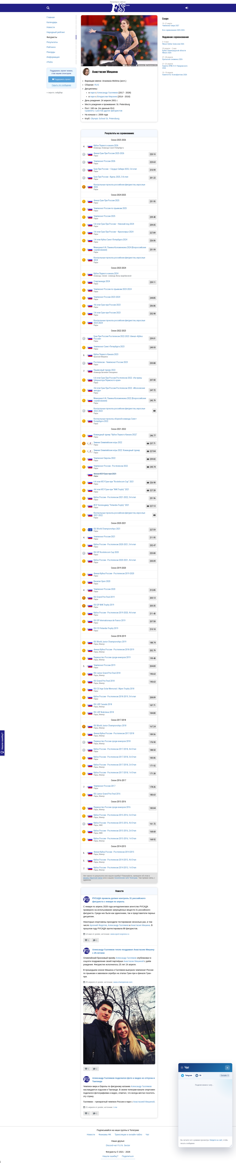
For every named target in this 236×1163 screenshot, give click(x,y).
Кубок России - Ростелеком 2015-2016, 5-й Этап (115, 815)
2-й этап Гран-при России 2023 (107, 312)
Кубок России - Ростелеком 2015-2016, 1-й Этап (115, 838)
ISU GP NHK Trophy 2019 (104, 605)
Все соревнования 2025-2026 (173, 30)
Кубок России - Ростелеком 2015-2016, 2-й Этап (115, 830)
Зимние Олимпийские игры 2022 (108, 442)
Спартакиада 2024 (102, 281)
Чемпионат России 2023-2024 (107, 297)
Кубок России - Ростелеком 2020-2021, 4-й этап (115, 560)
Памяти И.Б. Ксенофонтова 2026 (174, 75)
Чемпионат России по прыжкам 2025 (110, 208)
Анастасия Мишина (140, 925)
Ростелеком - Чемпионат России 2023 (111, 362)
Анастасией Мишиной (144, 1102)
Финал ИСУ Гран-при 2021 (105, 474)
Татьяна (141, 65)
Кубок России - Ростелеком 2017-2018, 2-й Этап (115, 764)
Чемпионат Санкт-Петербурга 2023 (109, 346)
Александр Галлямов (107, 92)
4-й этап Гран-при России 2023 (107, 305)
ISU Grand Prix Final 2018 (104, 681)
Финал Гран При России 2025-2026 (109, 153)
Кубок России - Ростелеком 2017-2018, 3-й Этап (115, 757)
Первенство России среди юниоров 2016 (112, 807)
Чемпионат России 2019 (104, 665)
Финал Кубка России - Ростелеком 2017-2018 (114, 733)
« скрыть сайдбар (55, 92)
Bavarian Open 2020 (102, 581)
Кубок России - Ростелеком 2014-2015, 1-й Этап (115, 867)
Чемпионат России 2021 (104, 536)
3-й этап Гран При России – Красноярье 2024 (113, 232)
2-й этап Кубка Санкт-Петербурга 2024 (110, 239)
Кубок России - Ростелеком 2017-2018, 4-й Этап (115, 749)
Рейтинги (51, 47)
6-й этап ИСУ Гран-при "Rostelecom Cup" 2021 (114, 481)
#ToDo (50, 62)
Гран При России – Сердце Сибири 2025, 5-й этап (115, 169)
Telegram (186, 1075)
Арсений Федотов (98, 925)
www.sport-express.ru (119, 934)
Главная (51, 17)
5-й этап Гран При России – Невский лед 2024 (114, 224)
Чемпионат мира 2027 (170, 26)
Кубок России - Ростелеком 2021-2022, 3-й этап (115, 497)
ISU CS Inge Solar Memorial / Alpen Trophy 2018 (114, 688)
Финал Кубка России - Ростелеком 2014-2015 (114, 852)
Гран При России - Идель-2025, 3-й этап (111, 177)
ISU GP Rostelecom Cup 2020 (106, 552)
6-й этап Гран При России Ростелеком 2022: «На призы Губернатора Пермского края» (118, 379)
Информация (53, 57)
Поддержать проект (61, 79)
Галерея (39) (152, 65)
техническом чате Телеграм (125, 878)
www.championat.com (122, 982)
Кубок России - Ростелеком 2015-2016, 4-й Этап (115, 823)
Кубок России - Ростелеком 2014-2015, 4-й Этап (115, 860)
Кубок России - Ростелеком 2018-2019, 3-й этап (115, 696)
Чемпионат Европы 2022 (104, 458)
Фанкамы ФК (105, 1134)
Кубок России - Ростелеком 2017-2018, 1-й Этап (115, 772)
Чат (147, 1134)
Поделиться (128, 1156)
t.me (115, 1107)
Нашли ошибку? (2, 743)
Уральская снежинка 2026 (172, 59)
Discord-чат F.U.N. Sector (118, 1145)
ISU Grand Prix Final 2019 (104, 597)
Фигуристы (52, 37)
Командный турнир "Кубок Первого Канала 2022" (115, 434)
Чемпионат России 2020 (104, 589)
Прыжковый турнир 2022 (104, 370)
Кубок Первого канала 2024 (106, 273)
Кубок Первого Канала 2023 (106, 354)
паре (92, 92)
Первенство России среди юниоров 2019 (112, 657)
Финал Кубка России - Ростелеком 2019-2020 (114, 573)
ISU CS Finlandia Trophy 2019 (106, 628)
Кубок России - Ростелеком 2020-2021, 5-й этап (115, 544)
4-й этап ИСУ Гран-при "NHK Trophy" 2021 (111, 489)
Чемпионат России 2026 (104, 161)
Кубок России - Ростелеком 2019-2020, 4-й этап (115, 612)
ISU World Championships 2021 (107, 529)
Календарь (52, 22)
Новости (51, 27)
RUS (97, 85)
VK (198, 1075)
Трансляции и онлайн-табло (128, 1134)
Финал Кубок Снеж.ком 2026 (173, 44)
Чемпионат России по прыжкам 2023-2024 (113, 289)
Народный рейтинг (56, 32)
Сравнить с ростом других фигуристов (103, 110)
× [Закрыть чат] (227, 1068)
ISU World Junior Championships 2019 (110, 641)
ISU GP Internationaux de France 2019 (109, 620)
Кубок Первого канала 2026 (106, 145)
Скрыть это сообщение (61, 85)
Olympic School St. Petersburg (105, 118)
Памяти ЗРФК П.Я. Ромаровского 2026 (174, 67)
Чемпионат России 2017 (104, 786)
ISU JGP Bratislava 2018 (104, 712)
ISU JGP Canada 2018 (103, 704)
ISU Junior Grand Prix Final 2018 (107, 673)
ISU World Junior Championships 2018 (110, 725)
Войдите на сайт (216, 1140)
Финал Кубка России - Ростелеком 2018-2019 (114, 649)
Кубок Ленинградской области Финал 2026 (174, 52)
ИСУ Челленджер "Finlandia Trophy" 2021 (111, 505)
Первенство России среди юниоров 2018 (112, 741)
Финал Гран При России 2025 (106, 200)
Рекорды (51, 52)
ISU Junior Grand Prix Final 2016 (107, 794)
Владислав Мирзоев (107, 96)
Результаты (52, 42)
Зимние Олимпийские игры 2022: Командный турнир (117, 450)
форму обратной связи (92, 878)
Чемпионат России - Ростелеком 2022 (111, 466)
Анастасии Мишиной (134, 961)
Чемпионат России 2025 (104, 216)
